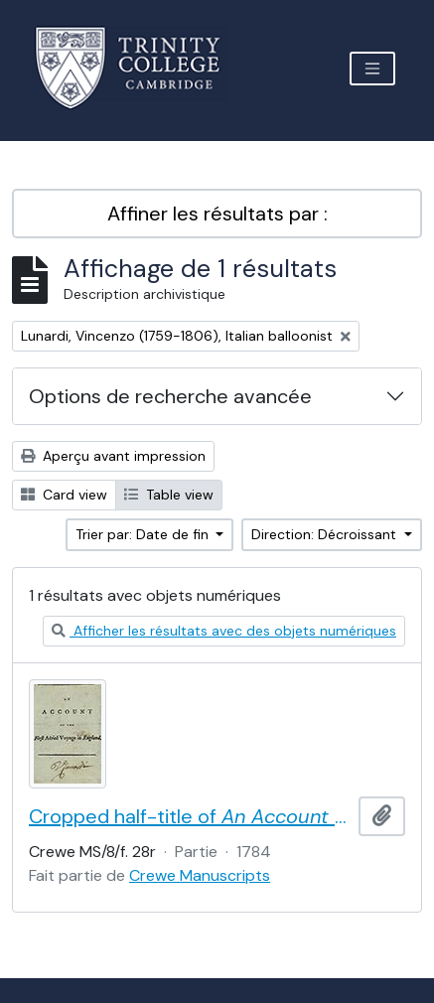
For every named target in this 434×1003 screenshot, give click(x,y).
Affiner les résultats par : (217, 213)
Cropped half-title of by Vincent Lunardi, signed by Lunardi (190, 816)
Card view (64, 494)
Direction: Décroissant (325, 534)
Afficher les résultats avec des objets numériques (224, 631)
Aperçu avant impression (113, 456)
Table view (169, 494)
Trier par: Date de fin (144, 534)
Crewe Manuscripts (199, 875)
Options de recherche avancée (170, 396)
